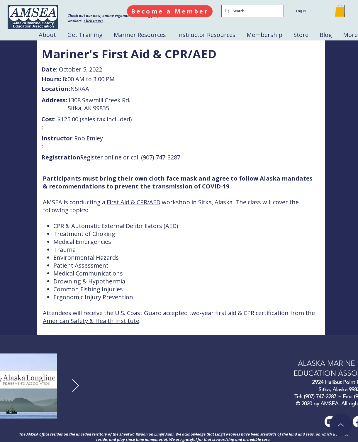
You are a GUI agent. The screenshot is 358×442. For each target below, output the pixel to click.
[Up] (341, 425)
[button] (340, 11)
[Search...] (252, 11)
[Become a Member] (170, 11)
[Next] (75, 386)
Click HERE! (93, 20)
